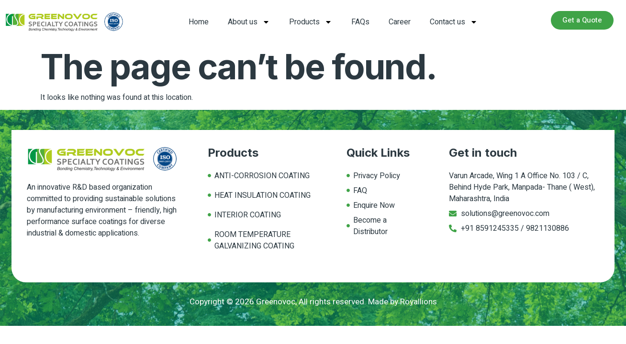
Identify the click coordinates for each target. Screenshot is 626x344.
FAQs (360, 22)
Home (199, 22)
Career (400, 22)
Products (310, 22)
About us (249, 22)
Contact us (454, 22)
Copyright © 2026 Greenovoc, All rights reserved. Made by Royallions (313, 302)
